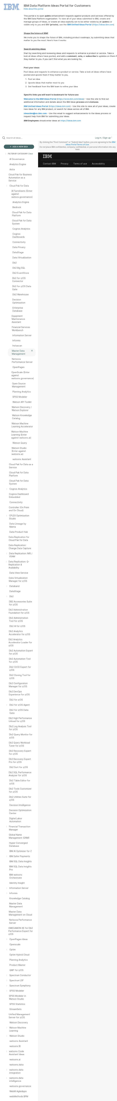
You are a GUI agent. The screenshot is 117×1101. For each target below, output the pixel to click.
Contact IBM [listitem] (49, 163)
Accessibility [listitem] (98, 163)
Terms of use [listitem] (80, 163)
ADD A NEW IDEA (19, 147)
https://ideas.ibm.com (103, 24)
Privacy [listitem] (64, 163)
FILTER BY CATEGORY (16, 153)
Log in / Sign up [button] (103, 137)
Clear (30, 153)
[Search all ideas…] (20, 138)
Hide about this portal (33, 9)
